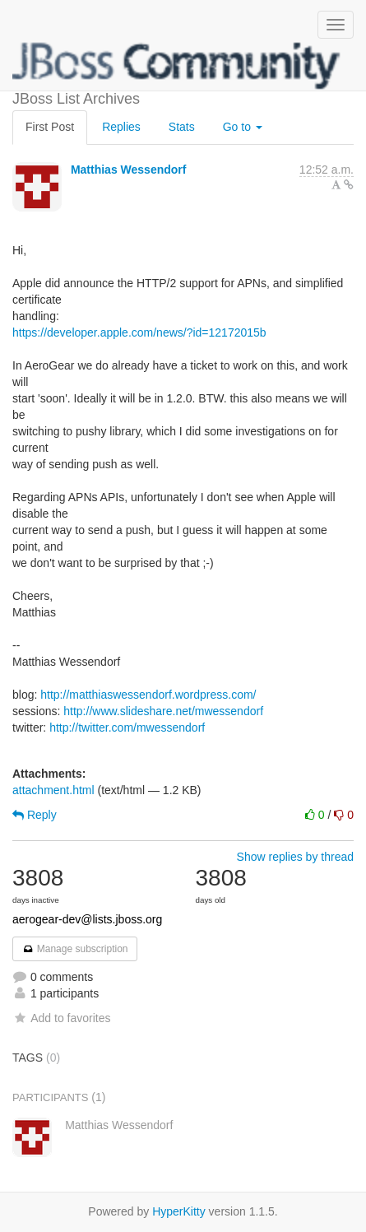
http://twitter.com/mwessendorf (127, 727)
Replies (121, 126)
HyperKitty (179, 1211)
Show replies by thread (295, 856)
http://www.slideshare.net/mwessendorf (163, 711)
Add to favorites (61, 1018)
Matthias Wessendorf (129, 169)
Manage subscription (74, 949)
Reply (34, 814)
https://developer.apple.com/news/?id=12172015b (139, 332)
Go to (242, 126)
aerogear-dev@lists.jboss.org (87, 919)
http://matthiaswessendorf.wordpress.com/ (148, 694)
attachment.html (53, 790)
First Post (49, 126)
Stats (182, 126)
